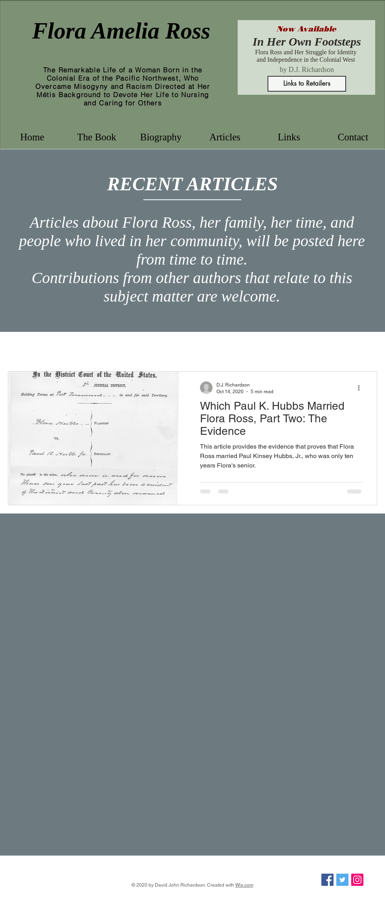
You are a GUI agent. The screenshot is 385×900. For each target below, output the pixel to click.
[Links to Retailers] (307, 84)
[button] (161, 137)
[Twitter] (342, 880)
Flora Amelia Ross (121, 31)
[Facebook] (327, 880)
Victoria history (201, 347)
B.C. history (153, 347)
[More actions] (361, 387)
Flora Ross (58, 347)
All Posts (18, 347)
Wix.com (244, 885)
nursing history (105, 347)
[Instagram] (357, 880)
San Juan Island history (265, 347)
